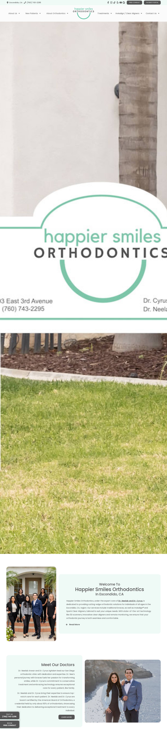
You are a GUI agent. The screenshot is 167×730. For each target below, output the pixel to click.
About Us (14, 13)
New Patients (33, 13)
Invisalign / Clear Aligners (129, 13)
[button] (109, 632)
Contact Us (153, 13)
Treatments (105, 13)
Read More (74, 632)
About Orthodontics (57, 13)
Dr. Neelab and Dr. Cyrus (130, 608)
